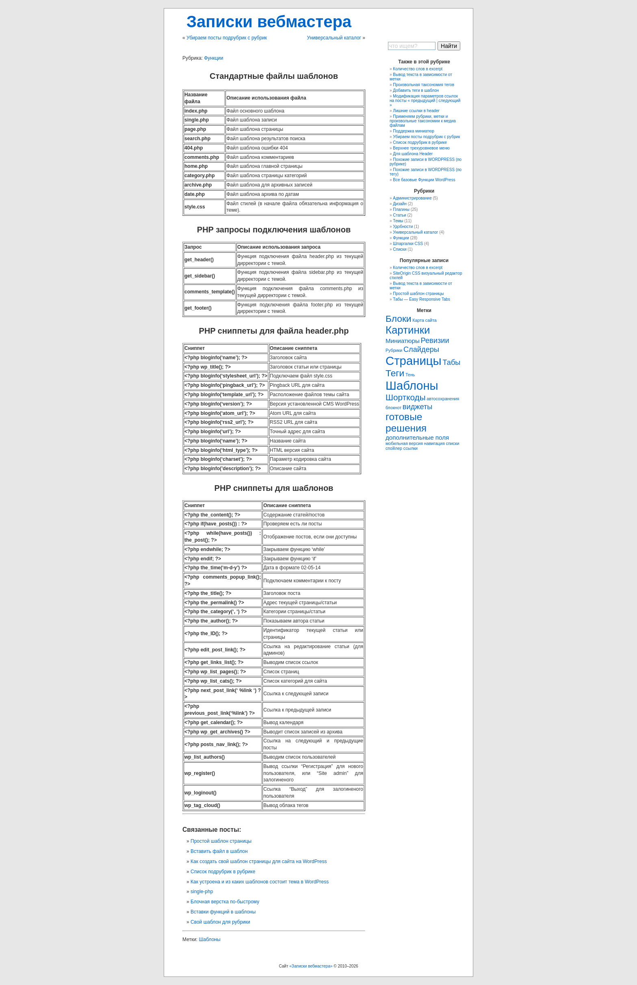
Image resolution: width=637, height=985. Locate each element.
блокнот (393, 407)
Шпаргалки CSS (408, 243)
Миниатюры (403, 340)
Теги (395, 373)
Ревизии (435, 340)
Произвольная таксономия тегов (423, 84)
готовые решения (406, 422)
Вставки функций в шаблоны (223, 912)
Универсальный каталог (334, 38)
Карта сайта (424, 320)
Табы (451, 362)
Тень (410, 374)
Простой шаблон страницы (221, 841)
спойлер (394, 448)
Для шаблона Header (413, 154)
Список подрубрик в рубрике (223, 871)
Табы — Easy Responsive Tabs (421, 299)
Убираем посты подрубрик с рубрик (226, 38)
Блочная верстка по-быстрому (225, 902)
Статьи (399, 215)
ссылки (410, 448)
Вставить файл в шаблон (219, 851)
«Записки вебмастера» (310, 966)
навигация (434, 443)
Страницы (414, 360)
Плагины (401, 209)
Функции (213, 58)
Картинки (408, 330)
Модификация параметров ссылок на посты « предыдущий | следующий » (425, 100)
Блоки (399, 318)
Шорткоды (406, 397)
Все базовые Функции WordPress (424, 180)
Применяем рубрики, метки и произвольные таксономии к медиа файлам (423, 121)
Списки (399, 249)
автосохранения (443, 398)
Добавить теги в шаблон (416, 90)
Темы (398, 221)
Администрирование (412, 198)
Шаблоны (210, 939)
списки (452, 443)
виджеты (418, 406)
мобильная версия (404, 443)
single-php (202, 891)
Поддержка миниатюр (413, 131)
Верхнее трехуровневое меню (421, 148)
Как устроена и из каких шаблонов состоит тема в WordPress (260, 882)
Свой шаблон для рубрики (220, 922)
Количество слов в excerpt (417, 69)
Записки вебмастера (268, 21)
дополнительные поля (417, 437)
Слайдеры (421, 349)
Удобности (403, 226)
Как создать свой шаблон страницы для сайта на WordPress (259, 861)
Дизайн (400, 204)
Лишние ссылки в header (416, 110)
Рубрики (394, 350)
